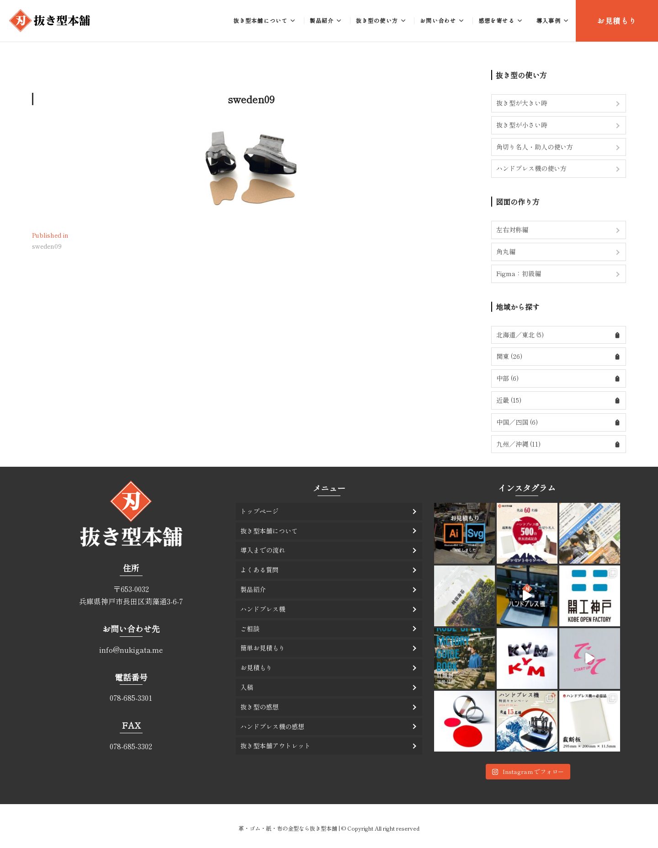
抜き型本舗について (260, 20)
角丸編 (505, 251)
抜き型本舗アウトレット (275, 745)
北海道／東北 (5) (520, 334)
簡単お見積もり (262, 647)
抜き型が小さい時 (521, 124)
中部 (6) (507, 378)
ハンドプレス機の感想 (272, 726)
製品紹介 (322, 20)
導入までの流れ (262, 550)
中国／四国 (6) (517, 422)
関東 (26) (509, 356)
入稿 (246, 687)
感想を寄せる (496, 20)
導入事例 (548, 20)
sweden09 (251, 98)
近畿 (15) (508, 400)
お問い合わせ (438, 20)
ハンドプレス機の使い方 (531, 168)
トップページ (259, 511)
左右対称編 (512, 229)
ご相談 (250, 628)
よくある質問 (259, 569)
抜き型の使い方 (377, 20)
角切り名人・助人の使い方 (534, 146)
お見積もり (617, 20)
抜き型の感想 (259, 706)
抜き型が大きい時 (521, 102)
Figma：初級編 (518, 273)
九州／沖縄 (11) (518, 443)
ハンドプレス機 (262, 608)
